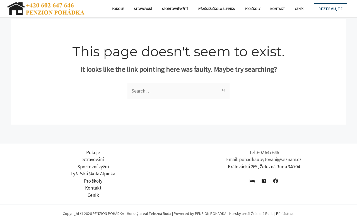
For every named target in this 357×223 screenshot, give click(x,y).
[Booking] (263, 180)
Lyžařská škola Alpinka (228, 9)
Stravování (161, 9)
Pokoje (140, 9)
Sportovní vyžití (190, 9)
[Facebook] (275, 180)
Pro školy (261, 9)
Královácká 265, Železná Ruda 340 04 (264, 167)
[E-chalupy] (252, 180)
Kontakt (282, 9)
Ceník (300, 9)
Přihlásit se (285, 213)
